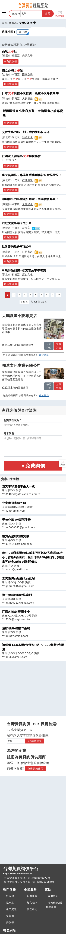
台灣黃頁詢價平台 (33, 870)
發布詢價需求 (34, 741)
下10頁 (24, 301)
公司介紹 (48, 346)
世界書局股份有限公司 (17, 246)
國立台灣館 (12, 70)
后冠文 (26, 227)
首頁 (4, 23)
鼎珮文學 (27, 55)
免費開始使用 (35, 768)
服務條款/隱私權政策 (54, 904)
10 (58, 294)
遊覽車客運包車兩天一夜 (18, 486)
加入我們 (32, 902)
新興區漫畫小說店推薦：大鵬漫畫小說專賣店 (33, 113)
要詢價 (10, 922)
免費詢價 (59, 13)
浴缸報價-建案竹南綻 (16, 628)
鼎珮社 (9, 51)
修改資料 (44, 355)
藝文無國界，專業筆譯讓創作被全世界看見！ (32, 175)
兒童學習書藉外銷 (14, 503)
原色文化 (27, 274)
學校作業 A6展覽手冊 (16, 519)
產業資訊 (11, 909)
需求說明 (9, 433)
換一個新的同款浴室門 (17, 594)
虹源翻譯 (27, 180)
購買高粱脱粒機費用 (15, 536)
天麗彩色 (27, 204)
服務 (14, 14)
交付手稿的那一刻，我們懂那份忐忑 (26, 132)
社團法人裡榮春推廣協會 (21, 156)
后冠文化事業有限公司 (17, 223)
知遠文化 (27, 137)
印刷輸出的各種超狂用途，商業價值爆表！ (30, 199)
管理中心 (32, 909)
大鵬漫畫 (27, 98)
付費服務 (32, 896)
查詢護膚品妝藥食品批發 (18, 578)
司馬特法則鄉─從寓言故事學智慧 (24, 270)
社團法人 (11, 159)
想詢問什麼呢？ (13, 420)
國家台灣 (27, 74)
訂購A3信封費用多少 (16, 611)
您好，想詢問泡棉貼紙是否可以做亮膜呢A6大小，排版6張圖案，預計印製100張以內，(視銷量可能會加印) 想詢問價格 (33, 557)
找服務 (13, 23)
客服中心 (53, 896)
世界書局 (27, 251)
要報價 (10, 915)
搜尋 (48, 13)
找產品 (10, 902)
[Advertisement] (33, 686)
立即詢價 (58, 346)
